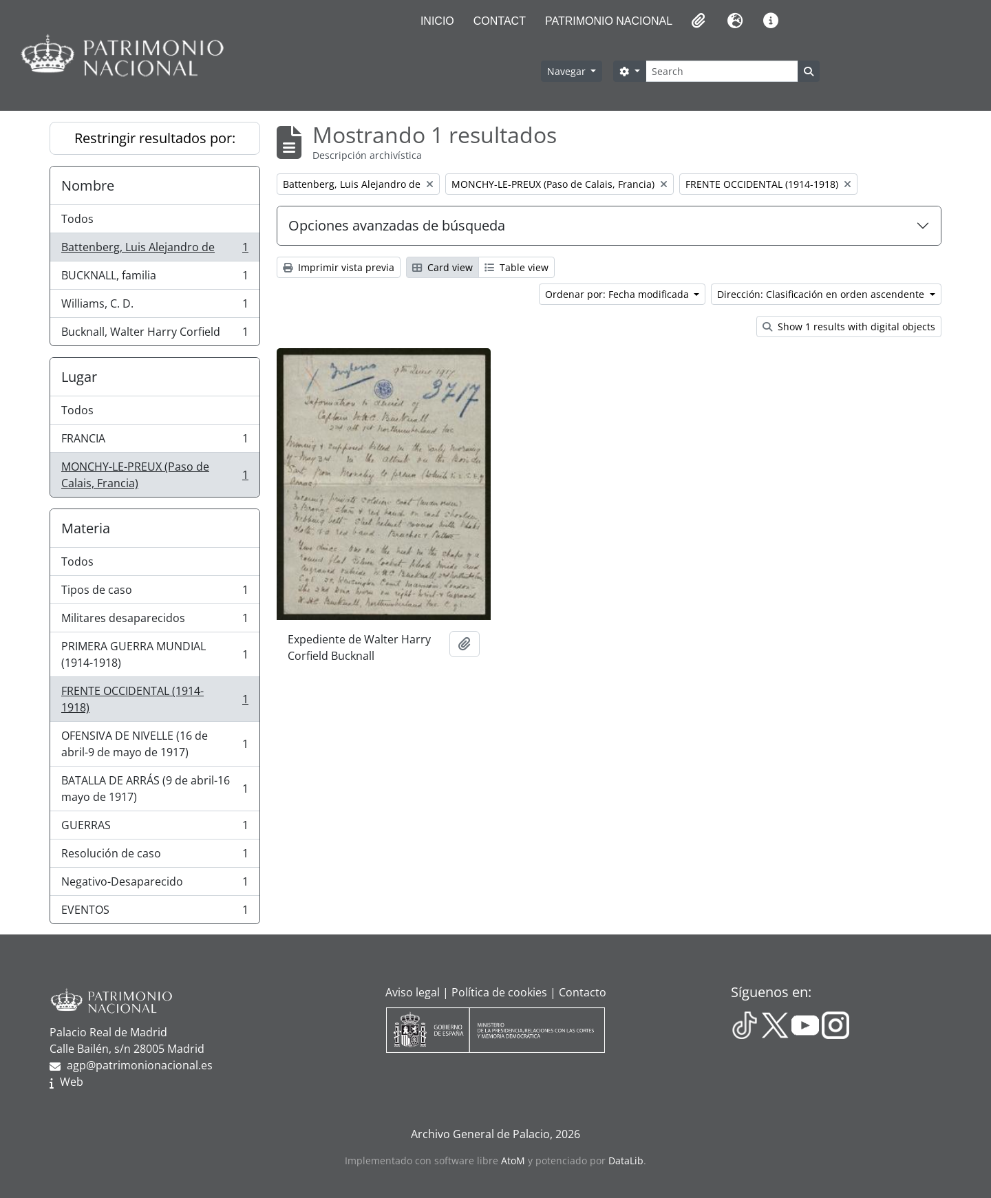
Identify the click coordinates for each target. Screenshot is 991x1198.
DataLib (625, 1160)
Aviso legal (412, 992)
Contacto (582, 992)
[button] (697, 21)
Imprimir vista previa (338, 267)
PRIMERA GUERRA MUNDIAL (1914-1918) (154, 654)
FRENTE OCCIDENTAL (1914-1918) (154, 699)
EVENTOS (154, 912)
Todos (77, 218)
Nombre (87, 185)
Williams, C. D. (154, 306)
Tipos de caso (154, 592)
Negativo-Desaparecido (154, 884)
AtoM (513, 1160)
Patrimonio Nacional (608, 21)
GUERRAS (154, 828)
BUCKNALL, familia (154, 278)
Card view (442, 267)
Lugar (79, 376)
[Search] (722, 71)
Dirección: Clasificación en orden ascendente (822, 294)
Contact (499, 21)
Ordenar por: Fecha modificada (618, 294)
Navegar (567, 71)
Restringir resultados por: (154, 138)
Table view (516, 267)
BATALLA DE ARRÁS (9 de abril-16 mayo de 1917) (154, 788)
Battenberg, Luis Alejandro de (154, 250)
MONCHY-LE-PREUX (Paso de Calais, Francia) (154, 475)
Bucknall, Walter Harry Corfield (154, 334)
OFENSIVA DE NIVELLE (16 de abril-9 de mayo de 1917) (154, 744)
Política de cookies (499, 992)
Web (71, 1081)
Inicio (437, 21)
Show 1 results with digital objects (849, 326)
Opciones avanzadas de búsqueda (396, 225)
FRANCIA (154, 441)
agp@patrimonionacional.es (140, 1065)
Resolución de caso (154, 856)
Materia (85, 528)
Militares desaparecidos (154, 621)
